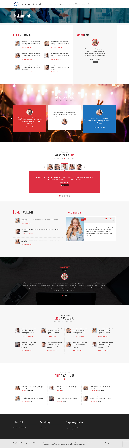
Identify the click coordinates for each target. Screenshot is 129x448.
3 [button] (62, 196)
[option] (95, 52)
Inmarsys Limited (31, 4)
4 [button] (64, 196)
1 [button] (59, 196)
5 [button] (66, 196)
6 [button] (67, 196)
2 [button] (61, 196)
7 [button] (69, 196)
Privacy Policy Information (20, 428)
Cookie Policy (43, 428)
